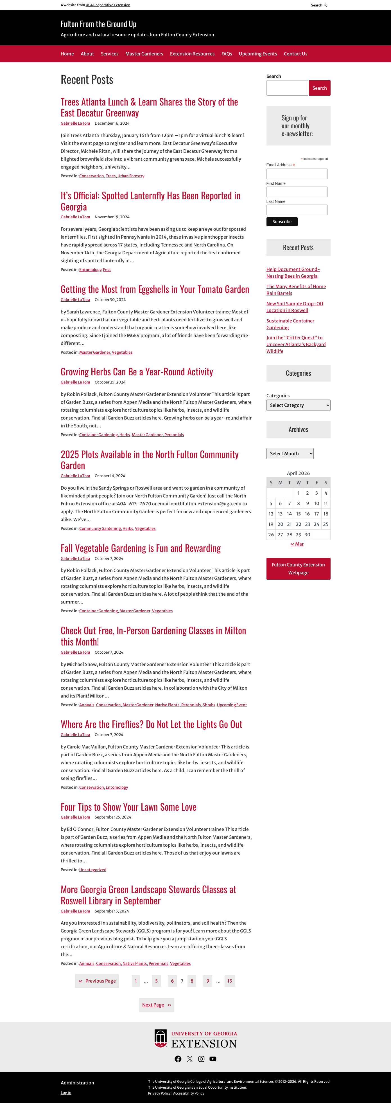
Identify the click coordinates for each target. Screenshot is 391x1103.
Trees (111, 176)
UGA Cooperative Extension (108, 5)
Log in (66, 1092)
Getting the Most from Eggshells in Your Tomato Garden (155, 289)
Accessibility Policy (188, 1093)
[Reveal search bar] (319, 5)
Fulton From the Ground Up (98, 23)
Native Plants (167, 705)
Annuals (86, 705)
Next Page (156, 1005)
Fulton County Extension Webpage (298, 568)
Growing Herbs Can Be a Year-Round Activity (137, 371)
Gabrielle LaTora (75, 123)
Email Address (280, 165)
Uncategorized (92, 869)
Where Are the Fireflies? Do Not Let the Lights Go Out (151, 724)
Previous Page (97, 981)
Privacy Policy (159, 1093)
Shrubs (209, 705)
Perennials (174, 434)
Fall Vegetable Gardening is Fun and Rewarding (141, 547)
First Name (276, 183)
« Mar (297, 544)
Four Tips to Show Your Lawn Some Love (128, 806)
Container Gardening (98, 434)
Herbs (124, 434)
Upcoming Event (232, 705)
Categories (278, 395)
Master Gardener (94, 352)
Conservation (91, 176)
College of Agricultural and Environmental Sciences (232, 1081)
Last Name (276, 201)
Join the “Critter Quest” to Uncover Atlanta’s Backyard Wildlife (296, 344)
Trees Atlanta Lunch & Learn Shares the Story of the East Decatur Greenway (149, 107)
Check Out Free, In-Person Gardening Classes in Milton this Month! (153, 636)
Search (273, 76)
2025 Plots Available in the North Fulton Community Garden (150, 460)
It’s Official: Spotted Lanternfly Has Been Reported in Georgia (151, 201)
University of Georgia (172, 1087)
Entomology (90, 269)
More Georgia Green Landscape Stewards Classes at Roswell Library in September (148, 895)
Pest (107, 269)
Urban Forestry (130, 176)
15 (229, 981)
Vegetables (122, 352)
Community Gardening (100, 528)
